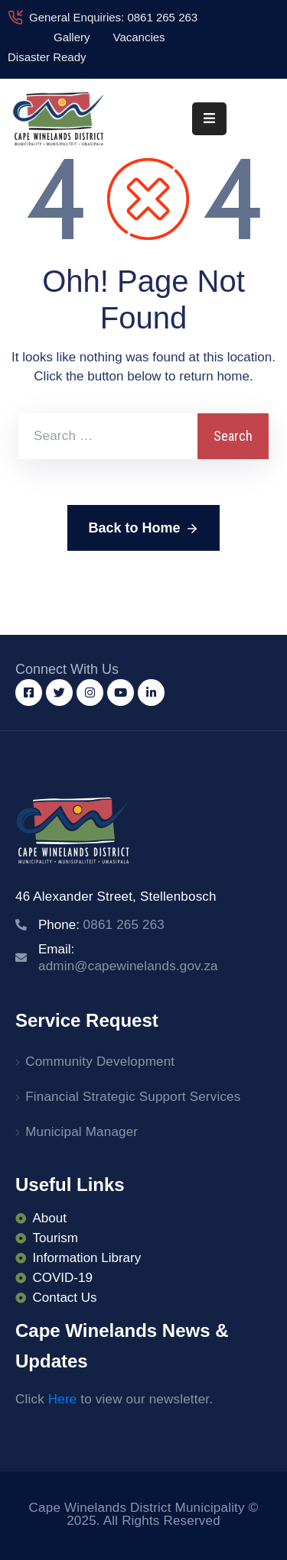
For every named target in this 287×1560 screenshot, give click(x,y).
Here (62, 1399)
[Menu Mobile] (209, 118)
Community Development (99, 1061)
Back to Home (143, 528)
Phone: (101, 925)
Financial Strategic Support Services (132, 1096)
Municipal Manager (81, 1132)
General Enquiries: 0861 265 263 (113, 17)
